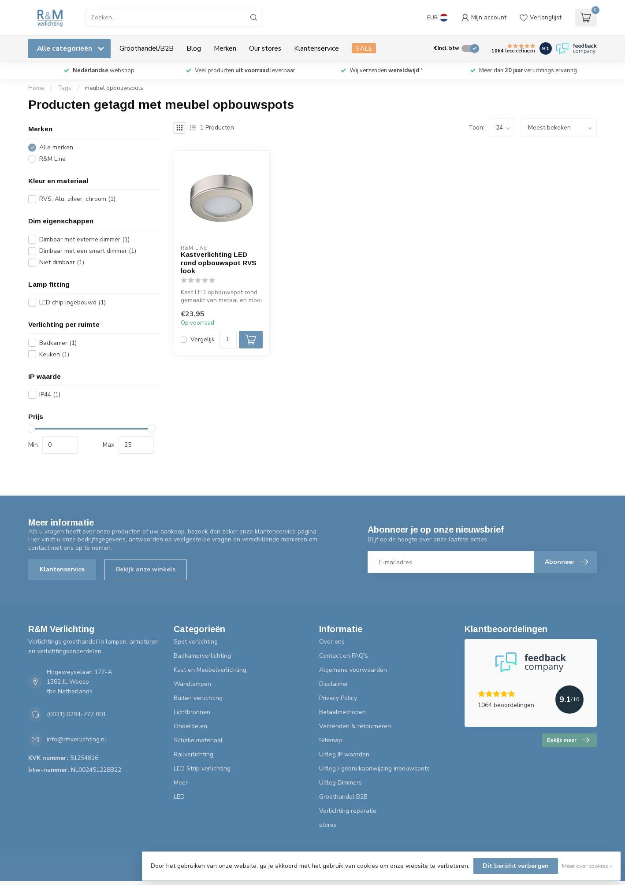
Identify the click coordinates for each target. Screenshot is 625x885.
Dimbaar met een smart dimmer (87, 251)
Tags (64, 88)
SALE (363, 48)
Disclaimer (333, 684)
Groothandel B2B (343, 796)
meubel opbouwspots (114, 88)
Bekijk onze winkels (145, 569)
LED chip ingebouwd (72, 302)
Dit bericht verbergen (516, 866)
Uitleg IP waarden (344, 754)
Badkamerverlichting (202, 656)
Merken (225, 48)
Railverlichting (193, 754)
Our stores (265, 48)
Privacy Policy (338, 698)
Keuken (54, 354)
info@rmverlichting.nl (76, 739)
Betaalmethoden (342, 712)
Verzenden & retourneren (355, 726)
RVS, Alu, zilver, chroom (77, 199)
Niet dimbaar (61, 262)
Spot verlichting (196, 641)
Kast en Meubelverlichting (210, 670)
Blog (193, 48)
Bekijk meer (568, 740)
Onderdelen (190, 726)
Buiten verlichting (198, 698)
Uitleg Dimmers (340, 782)
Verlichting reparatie (347, 811)
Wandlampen (192, 684)
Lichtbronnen (192, 712)
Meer (181, 782)
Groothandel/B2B (146, 48)
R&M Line (52, 159)
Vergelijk (202, 339)
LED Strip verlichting (202, 768)
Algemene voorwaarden (353, 670)
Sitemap (330, 740)
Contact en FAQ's (343, 656)
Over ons (332, 641)
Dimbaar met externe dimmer (84, 239)
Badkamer (58, 343)
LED (179, 796)
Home (36, 88)
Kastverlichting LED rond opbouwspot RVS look (219, 262)
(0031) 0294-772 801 (76, 714)
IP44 (49, 394)
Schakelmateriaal (198, 740)
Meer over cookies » (587, 866)
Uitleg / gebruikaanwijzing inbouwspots (374, 768)
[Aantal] (228, 339)
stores (328, 825)
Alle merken (56, 147)
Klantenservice (316, 48)
